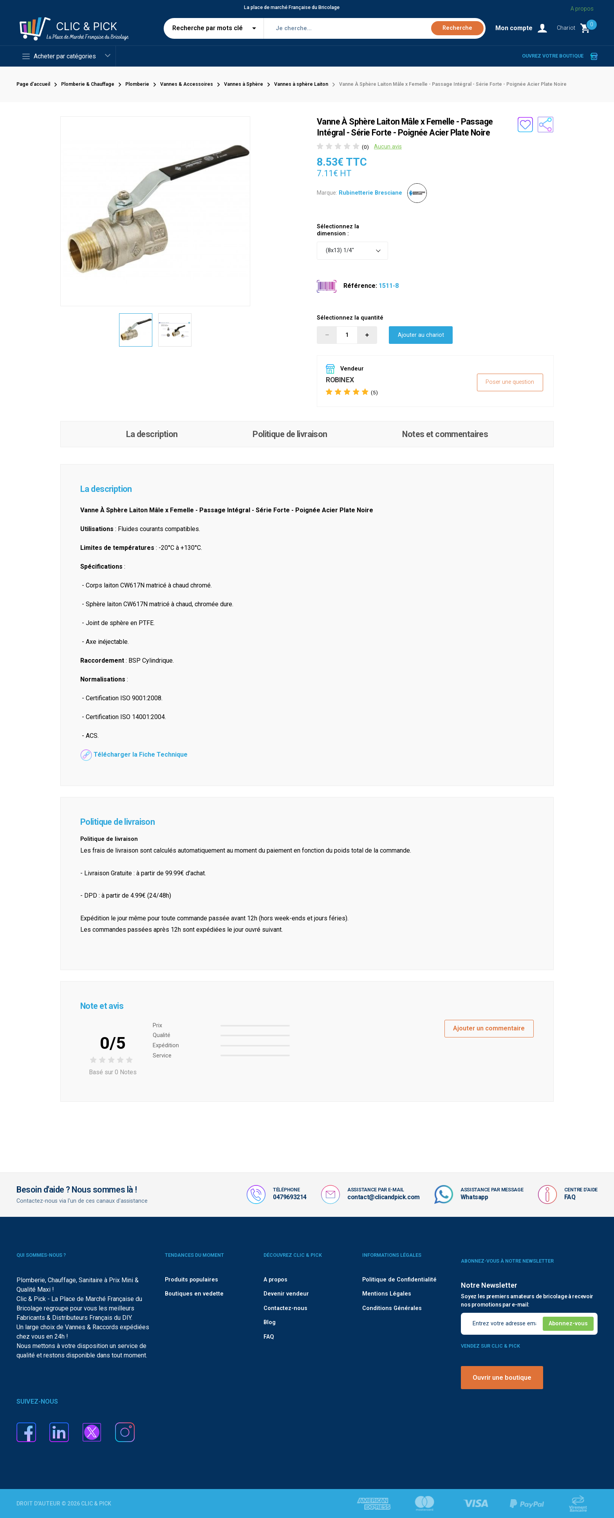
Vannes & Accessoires (186, 84)
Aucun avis (388, 146)
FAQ (570, 1197)
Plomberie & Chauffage (87, 84)
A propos (275, 1279)
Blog (270, 1322)
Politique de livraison (290, 434)
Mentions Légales (386, 1293)
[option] (136, 330)
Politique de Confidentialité (399, 1279)
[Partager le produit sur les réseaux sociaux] (545, 124)
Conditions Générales (392, 1308)
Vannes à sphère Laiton (301, 84)
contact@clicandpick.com (383, 1197)
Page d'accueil (33, 84)
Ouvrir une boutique (502, 1377)
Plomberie (137, 84)
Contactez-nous (285, 1308)
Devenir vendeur (286, 1293)
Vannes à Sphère (243, 84)
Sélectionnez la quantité (350, 317)
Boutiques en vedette (194, 1293)
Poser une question (510, 382)
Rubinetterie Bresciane (370, 193)
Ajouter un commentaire (489, 1028)
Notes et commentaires (445, 434)
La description (152, 434)
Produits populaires (191, 1279)
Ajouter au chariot (421, 335)
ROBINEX (340, 380)
